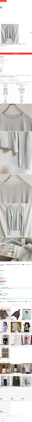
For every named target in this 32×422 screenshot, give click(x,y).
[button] (16, 268)
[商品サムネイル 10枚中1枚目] (1, 7)
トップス (1, 276)
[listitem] (16, 294)
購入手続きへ (16, 53)
